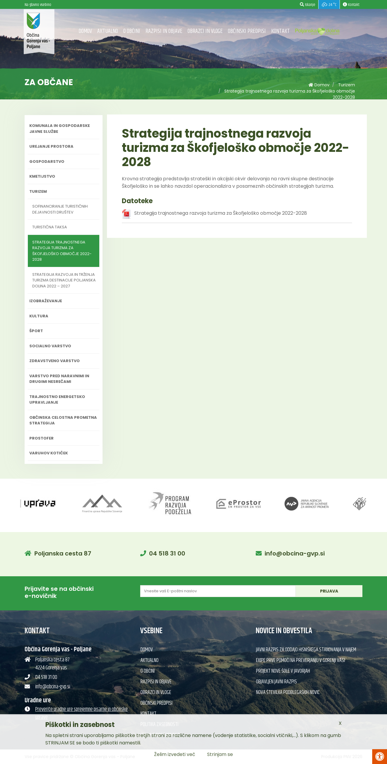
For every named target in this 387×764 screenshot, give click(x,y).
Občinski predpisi (247, 31)
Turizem (346, 85)
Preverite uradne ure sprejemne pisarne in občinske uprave (81, 713)
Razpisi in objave (163, 31)
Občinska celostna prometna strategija (63, 420)
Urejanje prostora (51, 146)
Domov (85, 31)
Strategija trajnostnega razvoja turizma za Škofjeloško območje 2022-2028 (62, 250)
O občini (131, 31)
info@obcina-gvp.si (295, 553)
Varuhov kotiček (48, 453)
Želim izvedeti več (174, 754)
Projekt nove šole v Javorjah (283, 671)
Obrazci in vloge (205, 31)
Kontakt (280, 31)
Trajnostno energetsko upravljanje (57, 399)
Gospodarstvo (46, 161)
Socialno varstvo (50, 346)
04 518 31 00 (167, 553)
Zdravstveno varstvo (54, 361)
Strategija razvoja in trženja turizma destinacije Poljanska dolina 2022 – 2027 (64, 280)
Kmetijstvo (42, 176)
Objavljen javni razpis (276, 682)
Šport (36, 331)
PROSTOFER (41, 438)
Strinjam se (220, 754)
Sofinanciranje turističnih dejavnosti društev (60, 209)
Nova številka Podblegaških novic (288, 692)
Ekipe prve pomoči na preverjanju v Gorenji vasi (300, 660)
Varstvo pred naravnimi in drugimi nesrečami (59, 379)
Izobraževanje (45, 301)
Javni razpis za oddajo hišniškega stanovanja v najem (306, 650)
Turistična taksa (49, 227)
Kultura (38, 316)
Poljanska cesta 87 (62, 553)
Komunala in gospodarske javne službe (59, 128)
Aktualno (107, 31)
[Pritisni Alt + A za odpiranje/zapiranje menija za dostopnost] (379, 756)
